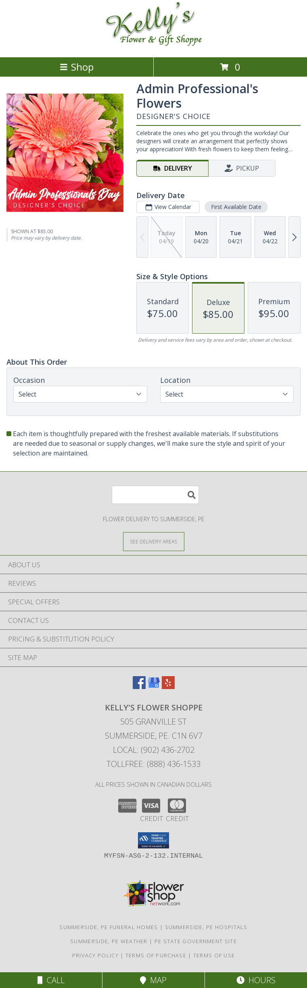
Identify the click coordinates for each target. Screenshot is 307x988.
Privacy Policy (95, 955)
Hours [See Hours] (256, 980)
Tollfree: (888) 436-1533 (153, 763)
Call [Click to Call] (51, 980)
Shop (77, 66)
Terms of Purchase (155, 955)
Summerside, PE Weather (109, 941)
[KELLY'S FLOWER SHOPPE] (153, 45)
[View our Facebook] (139, 686)
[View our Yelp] (168, 686)
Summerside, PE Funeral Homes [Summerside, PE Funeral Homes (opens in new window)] (108, 927)
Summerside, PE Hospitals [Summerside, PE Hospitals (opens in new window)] (206, 927)
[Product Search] (155, 495)
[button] (153, 840)
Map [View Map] (153, 980)
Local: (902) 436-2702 (153, 749)
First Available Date (236, 207)
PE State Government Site (196, 941)
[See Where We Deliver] (153, 541)
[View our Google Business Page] (153, 686)
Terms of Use (214, 955)
